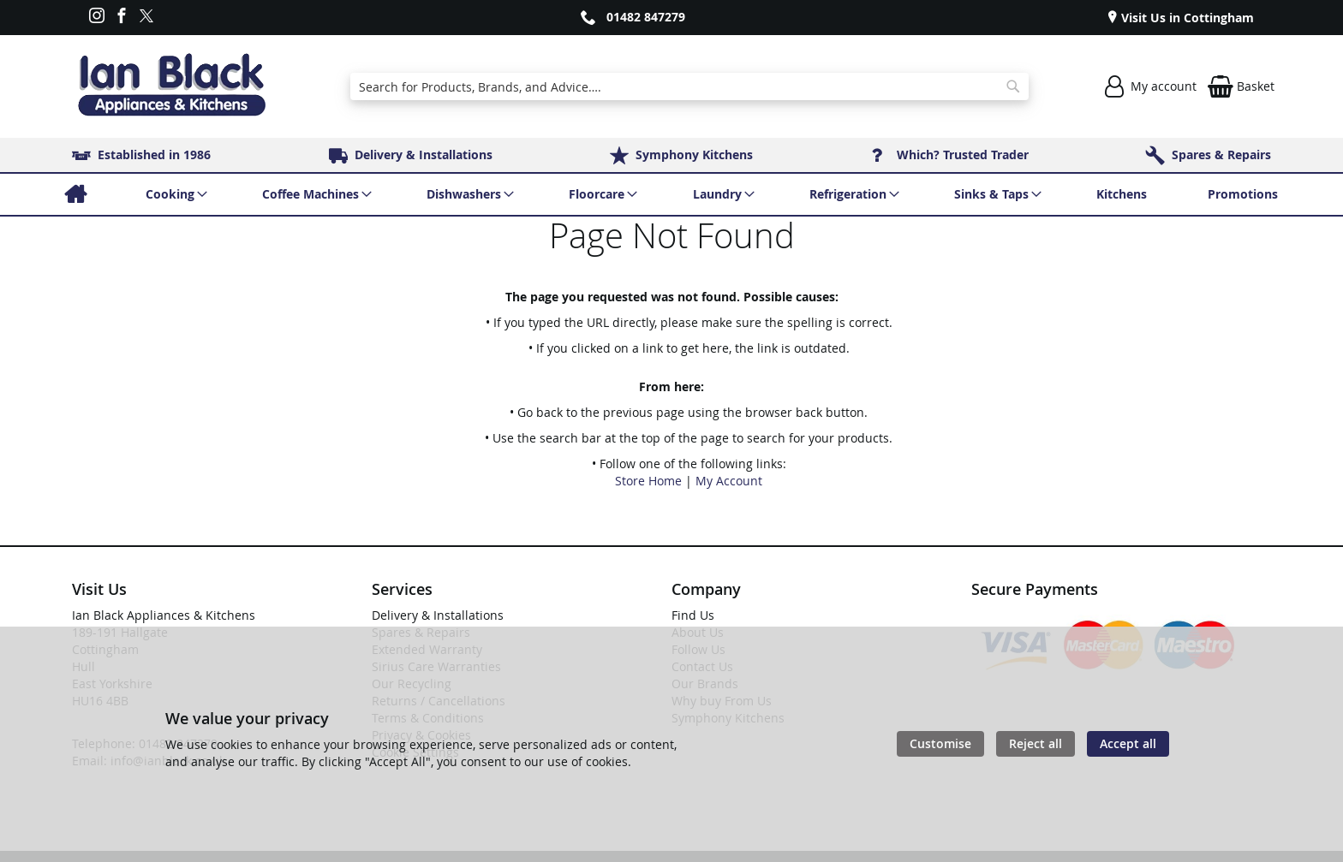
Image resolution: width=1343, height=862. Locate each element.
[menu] (671, 194)
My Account (728, 481)
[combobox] (689, 86)
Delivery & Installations (438, 615)
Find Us (693, 615)
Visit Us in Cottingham (1186, 17)
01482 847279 (645, 17)
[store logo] (171, 86)
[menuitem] (75, 194)
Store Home (648, 481)
